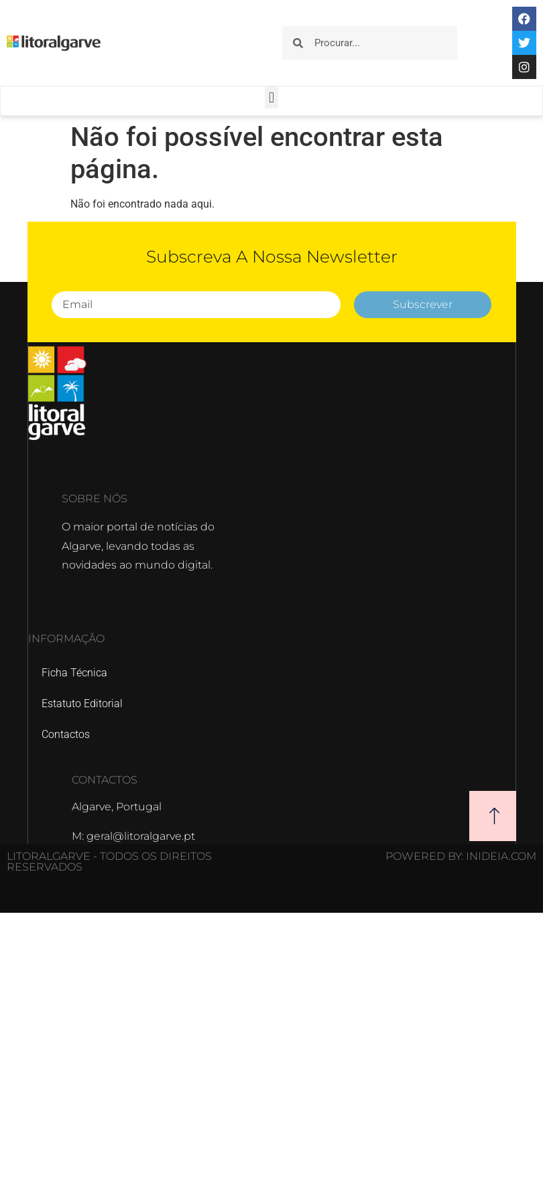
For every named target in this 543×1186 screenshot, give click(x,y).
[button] (271, 97)
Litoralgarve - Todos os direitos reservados (109, 861)
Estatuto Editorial (82, 703)
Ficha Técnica (74, 672)
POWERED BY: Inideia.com (460, 856)
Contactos (66, 734)
